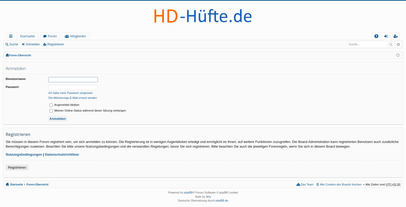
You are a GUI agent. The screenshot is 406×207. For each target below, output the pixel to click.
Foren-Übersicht (20, 55)
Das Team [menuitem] (307, 184)
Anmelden (33, 44)
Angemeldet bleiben (64, 104)
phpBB (188, 192)
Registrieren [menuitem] (397, 37)
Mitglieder (78, 36)
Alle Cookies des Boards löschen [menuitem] (341, 184)
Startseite (27, 36)
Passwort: (12, 86)
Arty (208, 196)
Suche (13, 44)
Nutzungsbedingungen (24, 154)
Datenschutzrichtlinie (62, 154)
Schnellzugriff (12, 37)
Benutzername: (16, 78)
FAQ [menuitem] (378, 37)
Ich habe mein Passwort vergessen (70, 92)
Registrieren (55, 44)
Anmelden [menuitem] (387, 37)
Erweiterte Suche (398, 44)
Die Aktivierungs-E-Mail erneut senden (72, 97)
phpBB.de (222, 200)
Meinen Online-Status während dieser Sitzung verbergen (87, 110)
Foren (52, 36)
